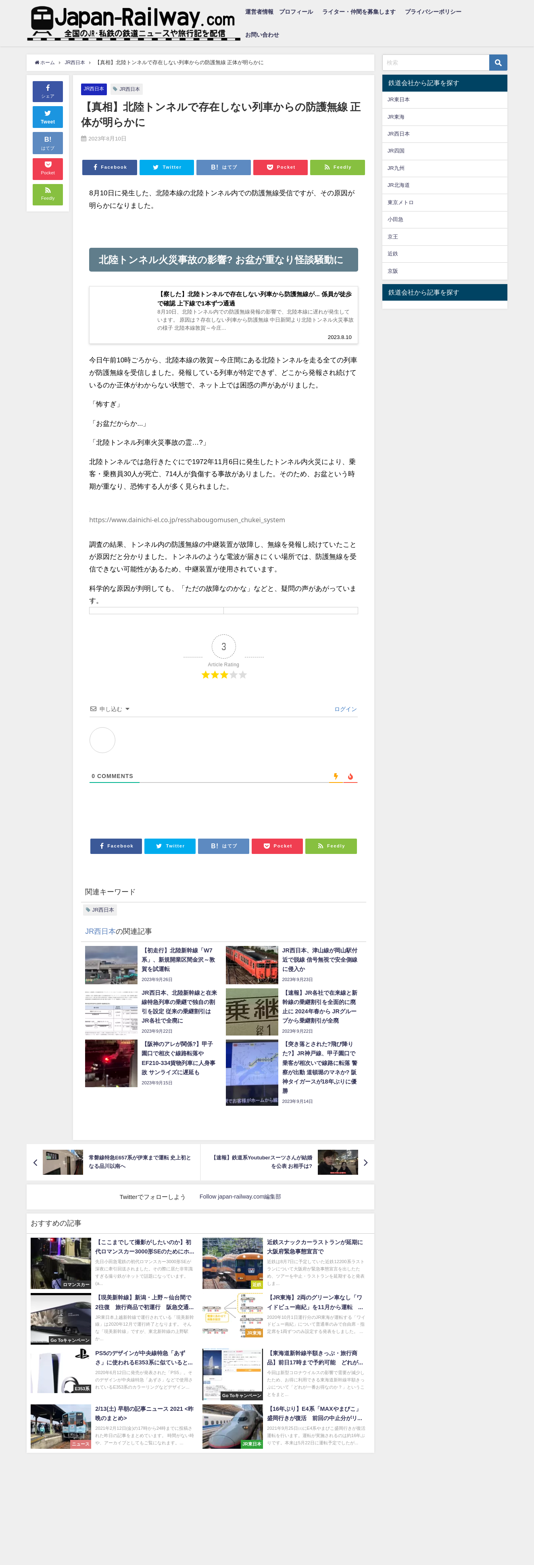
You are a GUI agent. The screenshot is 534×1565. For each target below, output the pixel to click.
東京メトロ (401, 202)
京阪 (393, 271)
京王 (393, 236)
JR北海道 (399, 185)
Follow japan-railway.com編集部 (240, 1200)
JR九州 (396, 168)
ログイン (345, 712)
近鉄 (393, 253)
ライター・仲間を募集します (359, 12)
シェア (47, 90)
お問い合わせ (262, 35)
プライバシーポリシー (433, 12)
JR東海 (396, 116)
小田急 (395, 219)
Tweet (48, 116)
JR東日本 (399, 99)
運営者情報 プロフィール (279, 12)
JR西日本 (95, 88)
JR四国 (396, 150)
